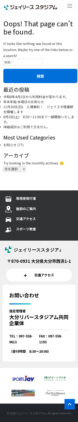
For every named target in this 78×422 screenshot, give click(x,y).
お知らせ (10, 144)
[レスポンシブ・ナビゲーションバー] (70, 6)
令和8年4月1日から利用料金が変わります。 (35, 96)
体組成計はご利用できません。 (26, 126)
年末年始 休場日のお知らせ (23, 101)
